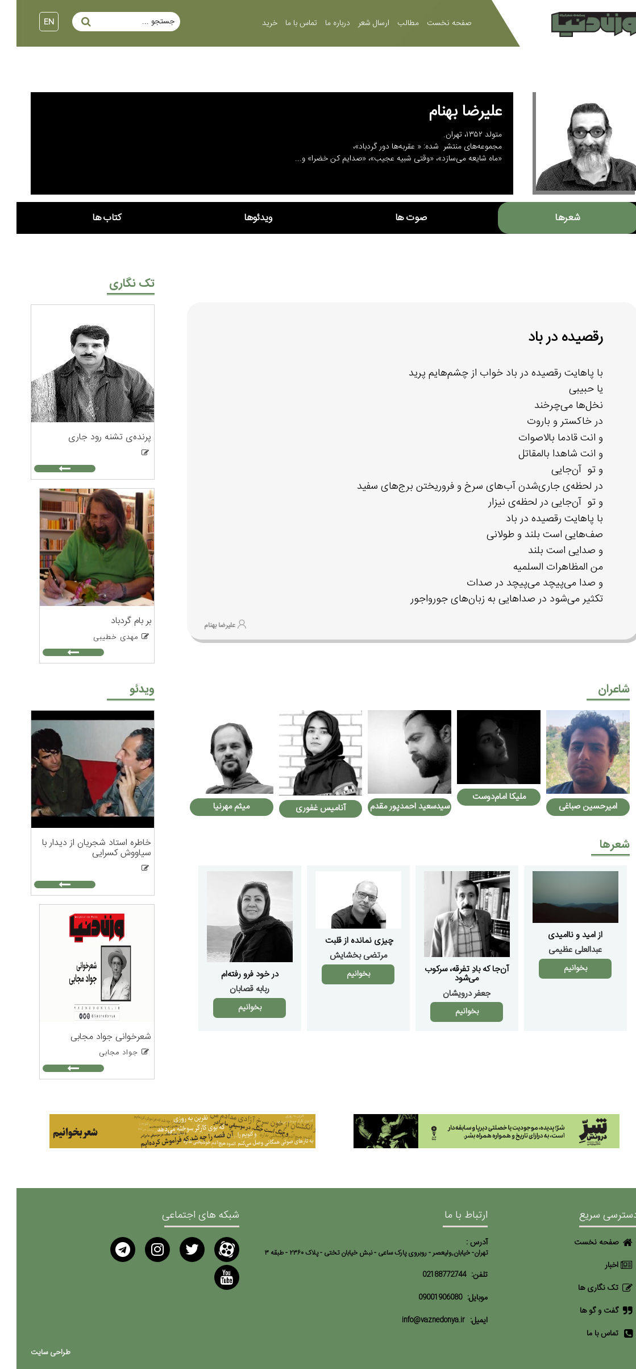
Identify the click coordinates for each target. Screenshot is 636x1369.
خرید (253, 23)
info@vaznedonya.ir (416, 1320)
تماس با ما (285, 23)
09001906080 (424, 1297)
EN (32, 22)
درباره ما (321, 23)
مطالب (391, 23)
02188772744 (428, 1275)
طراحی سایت (34, 1352)
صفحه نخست (432, 23)
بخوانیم (559, 968)
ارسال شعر (357, 23)
